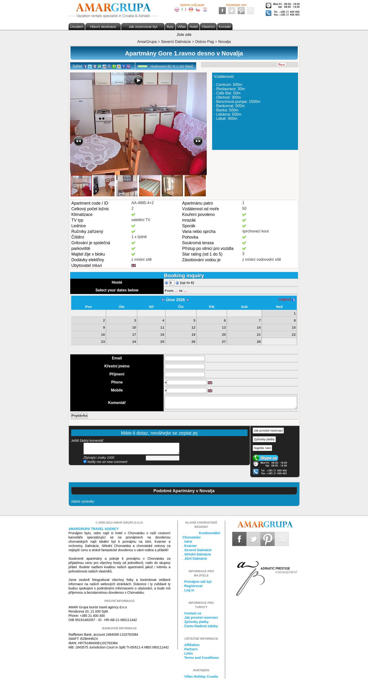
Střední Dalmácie (197, 554)
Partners (191, 649)
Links (188, 653)
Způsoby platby (264, 439)
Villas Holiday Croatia (201, 676)
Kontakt (225, 27)
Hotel (194, 27)
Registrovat (193, 586)
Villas (182, 27)
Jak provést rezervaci (268, 430)
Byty (170, 27)
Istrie (188, 541)
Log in (189, 590)
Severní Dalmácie (198, 550)
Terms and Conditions (201, 658)
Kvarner (190, 546)
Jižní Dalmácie (195, 558)
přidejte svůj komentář (131, 448)
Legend (287, 299)
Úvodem (76, 27)
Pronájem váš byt (198, 582)
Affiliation (192, 645)
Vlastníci (208, 27)
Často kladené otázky (201, 626)
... (176, 290)
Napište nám (262, 448)
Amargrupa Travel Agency (94, 529)
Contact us (192, 613)
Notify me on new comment (105, 462)
